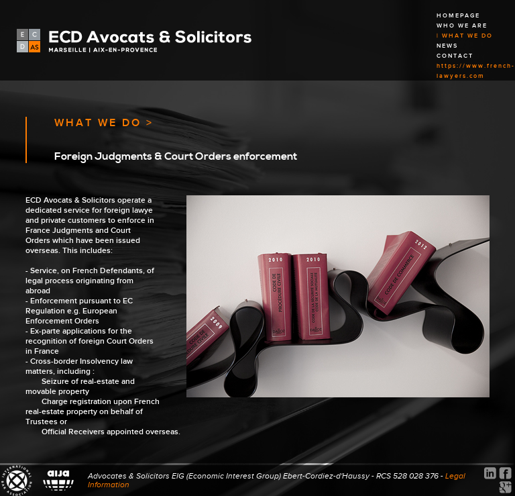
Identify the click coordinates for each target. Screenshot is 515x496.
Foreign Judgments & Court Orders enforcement (175, 156)
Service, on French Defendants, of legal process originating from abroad (89, 280)
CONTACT (455, 56)
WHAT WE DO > (104, 123)
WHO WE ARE (462, 26)
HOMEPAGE (458, 15)
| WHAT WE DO (465, 36)
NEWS (447, 46)
